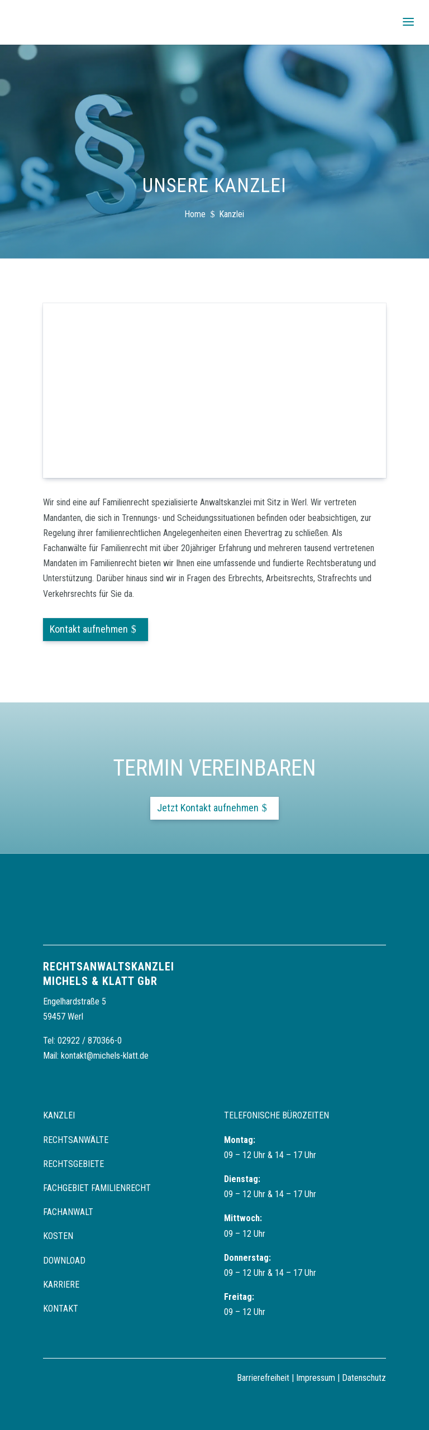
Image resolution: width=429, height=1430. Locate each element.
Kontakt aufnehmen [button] (89, 629)
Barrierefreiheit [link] (263, 1377)
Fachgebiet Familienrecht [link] (97, 1188)
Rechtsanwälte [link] (75, 1140)
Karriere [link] (61, 1284)
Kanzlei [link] (59, 1115)
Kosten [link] (58, 1236)
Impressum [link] (315, 1377)
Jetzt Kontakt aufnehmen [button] (208, 808)
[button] (408, 22)
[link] (39, 21)
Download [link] (64, 1260)
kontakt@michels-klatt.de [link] (105, 1055)
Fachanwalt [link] (68, 1212)
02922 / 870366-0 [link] (90, 1040)
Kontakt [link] (60, 1308)
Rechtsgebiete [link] (73, 1164)
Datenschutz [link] (364, 1377)
